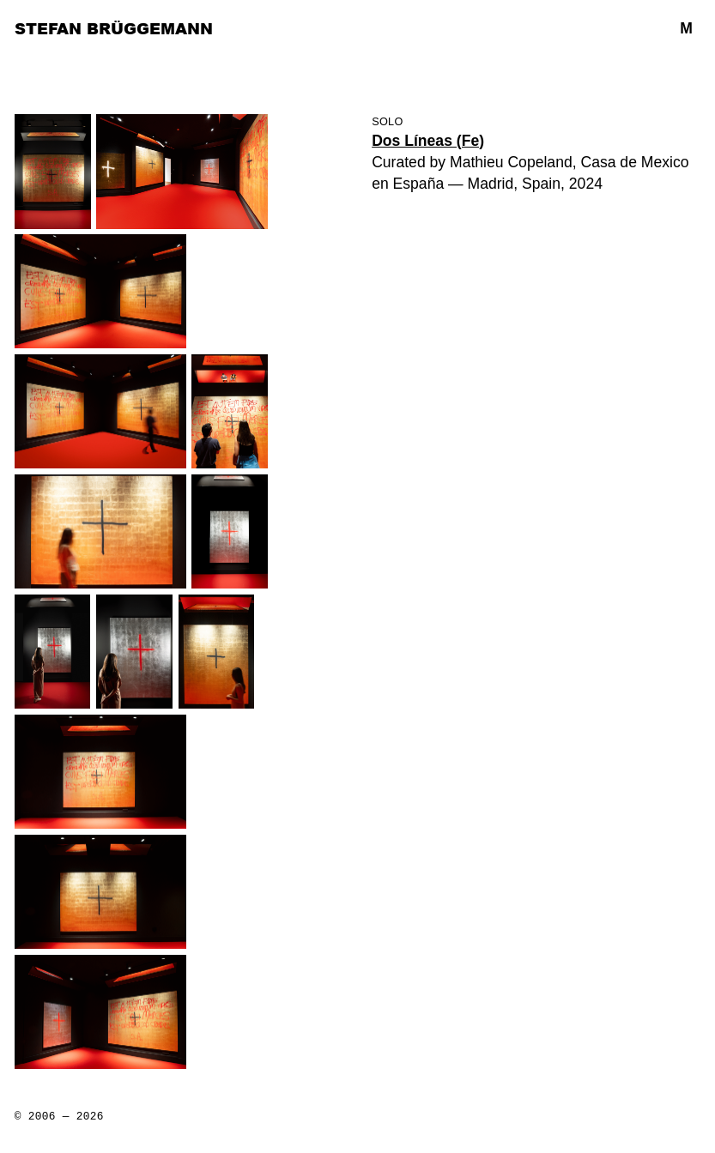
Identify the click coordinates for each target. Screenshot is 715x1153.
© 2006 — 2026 (59, 1117)
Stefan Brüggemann (114, 28)
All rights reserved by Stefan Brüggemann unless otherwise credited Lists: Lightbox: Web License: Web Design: (59, 1123)
